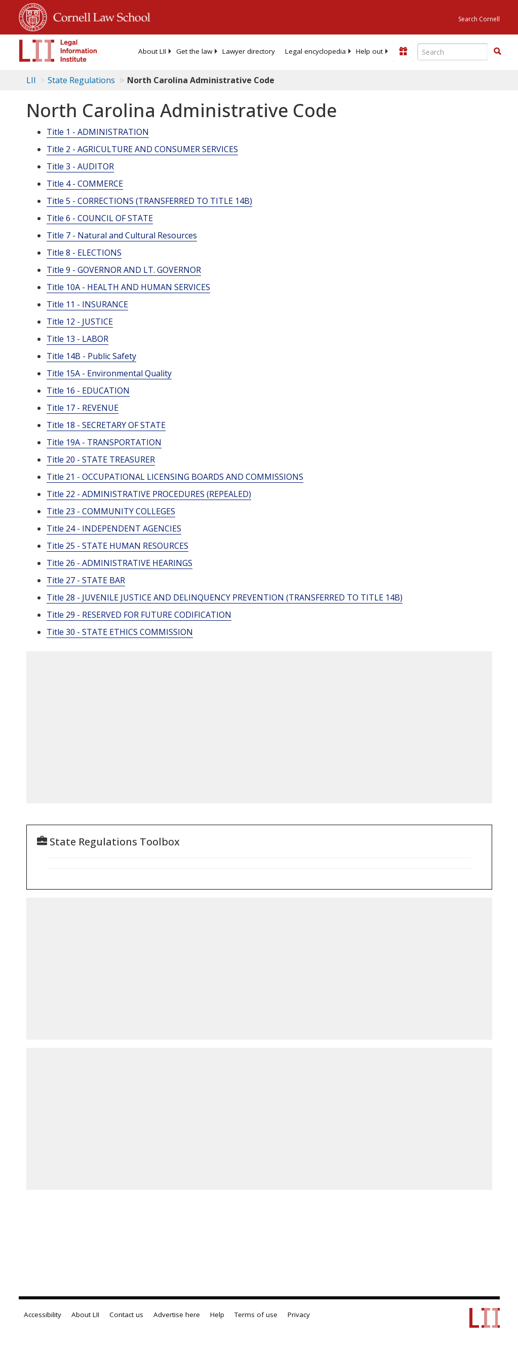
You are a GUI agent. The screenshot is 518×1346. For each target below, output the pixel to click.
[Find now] (497, 52)
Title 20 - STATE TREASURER (101, 459)
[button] (497, 51)
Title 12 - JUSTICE (80, 321)
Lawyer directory (248, 51)
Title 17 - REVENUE (82, 407)
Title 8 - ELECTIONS (84, 252)
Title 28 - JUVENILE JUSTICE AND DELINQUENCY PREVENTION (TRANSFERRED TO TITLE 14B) (225, 597)
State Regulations (81, 80)
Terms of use (255, 1314)
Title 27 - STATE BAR (86, 580)
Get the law (194, 51)
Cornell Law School (98, 15)
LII (31, 80)
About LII (152, 51)
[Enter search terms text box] (452, 51)
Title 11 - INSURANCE (87, 304)
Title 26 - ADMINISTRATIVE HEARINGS (119, 563)
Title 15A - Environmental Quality (109, 373)
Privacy (299, 1314)
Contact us (126, 1314)
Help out (369, 51)
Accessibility (42, 1314)
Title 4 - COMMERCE (85, 183)
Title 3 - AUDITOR (80, 166)
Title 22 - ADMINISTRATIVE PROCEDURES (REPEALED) (149, 494)
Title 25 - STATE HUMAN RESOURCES (117, 545)
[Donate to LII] (403, 51)
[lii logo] (58, 50)
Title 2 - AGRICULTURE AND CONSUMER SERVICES (142, 149)
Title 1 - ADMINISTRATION (98, 131)
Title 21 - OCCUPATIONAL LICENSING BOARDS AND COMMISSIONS (175, 476)
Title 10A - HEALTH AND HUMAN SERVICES (128, 287)
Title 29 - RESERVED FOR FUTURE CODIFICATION (139, 614)
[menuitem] (152, 51)
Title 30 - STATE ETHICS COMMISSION (120, 631)
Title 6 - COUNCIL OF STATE (100, 218)
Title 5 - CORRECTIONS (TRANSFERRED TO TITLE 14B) (149, 200)
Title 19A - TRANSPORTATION (104, 442)
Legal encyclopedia (315, 51)
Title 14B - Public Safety (91, 356)
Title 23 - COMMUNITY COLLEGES (111, 511)
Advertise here (176, 1314)
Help (217, 1314)
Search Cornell (479, 19)
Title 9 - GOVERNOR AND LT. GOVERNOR (124, 269)
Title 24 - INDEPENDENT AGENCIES (114, 528)
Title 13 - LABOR (77, 338)
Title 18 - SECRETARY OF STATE (106, 425)
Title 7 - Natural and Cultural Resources (122, 235)
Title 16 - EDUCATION (88, 390)
